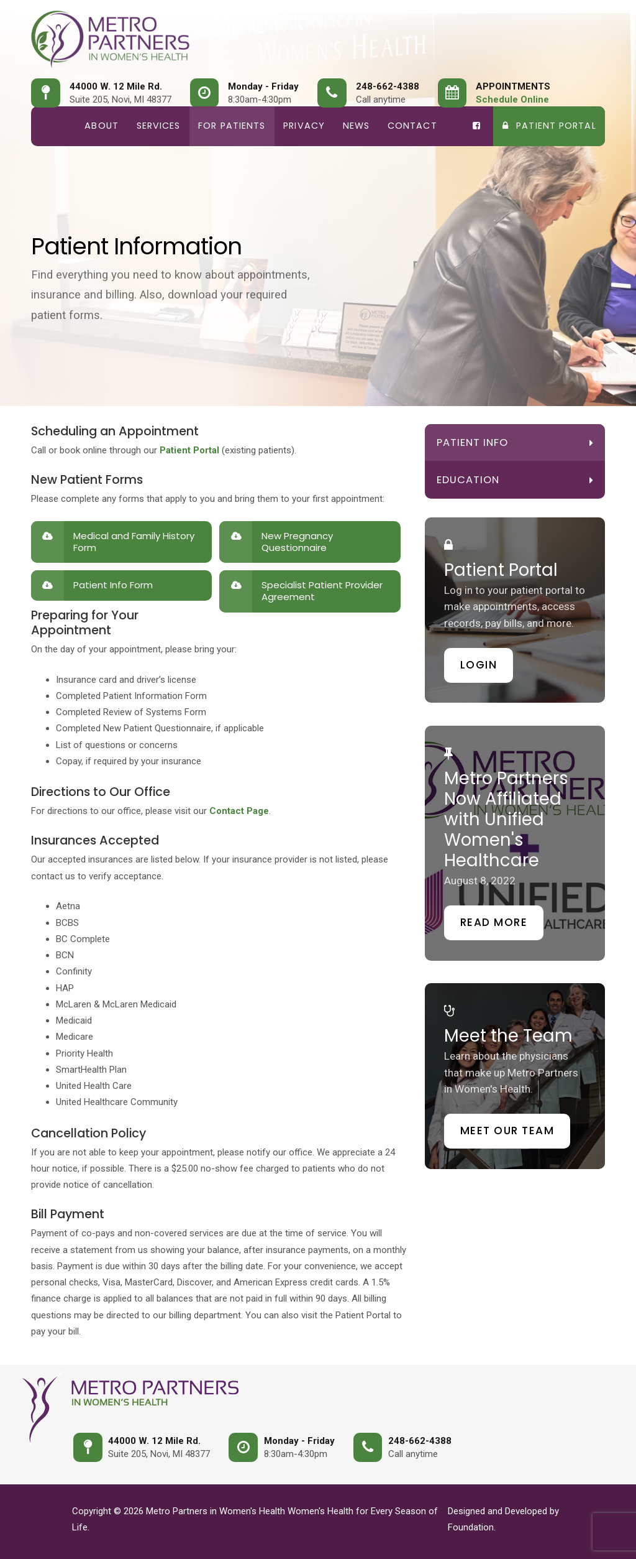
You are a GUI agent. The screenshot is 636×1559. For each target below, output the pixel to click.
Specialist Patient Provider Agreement (322, 590)
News (356, 125)
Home (53, 126)
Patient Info (472, 442)
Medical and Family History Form (133, 541)
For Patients (231, 125)
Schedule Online (512, 99)
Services (159, 125)
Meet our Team (507, 1130)
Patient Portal (549, 125)
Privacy (304, 125)
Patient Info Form (113, 584)
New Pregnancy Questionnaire (297, 541)
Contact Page (239, 811)
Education (468, 480)
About (101, 125)
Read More (494, 922)
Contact (412, 125)
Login (478, 664)
